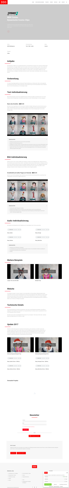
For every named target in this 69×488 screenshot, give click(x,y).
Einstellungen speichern (63, 484)
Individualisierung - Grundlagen (13, 473)
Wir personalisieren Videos (26, 473)
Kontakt (51, 470)
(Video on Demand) (17, 312)
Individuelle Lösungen (11, 476)
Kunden (9, 480)
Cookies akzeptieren (48, 484)
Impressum (61, 486)
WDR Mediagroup (11, 46)
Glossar (23, 475)
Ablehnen (55, 484)
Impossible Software (25, 476)
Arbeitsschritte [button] (12, 139)
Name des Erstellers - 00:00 (15, 104)
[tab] (27, 139)
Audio (32, 46)
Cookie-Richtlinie (51, 486)
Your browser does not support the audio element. (14, 229)
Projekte (9, 478)
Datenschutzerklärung (56, 486)
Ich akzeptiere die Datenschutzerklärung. (29, 426)
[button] (67, 472)
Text (27, 46)
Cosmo (46, 46)
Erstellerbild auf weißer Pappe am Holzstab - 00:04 (22, 173)
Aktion (23, 478)
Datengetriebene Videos (12, 475)
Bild (29, 46)
